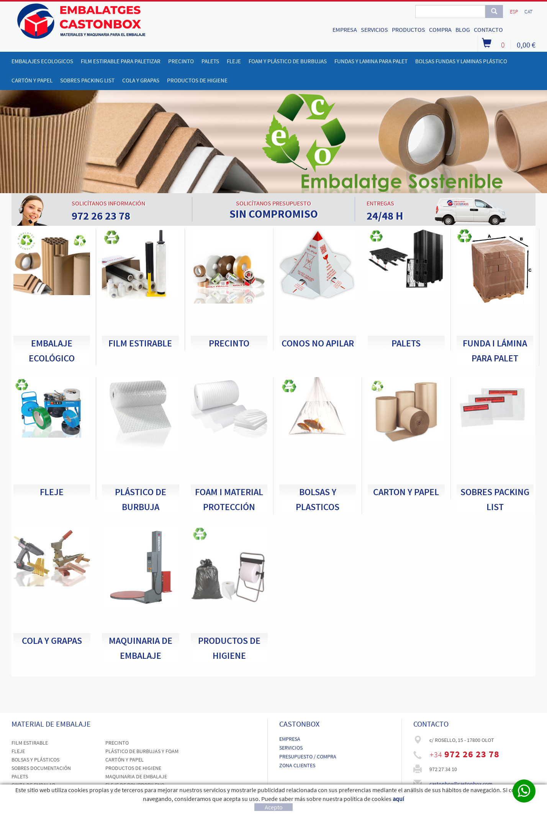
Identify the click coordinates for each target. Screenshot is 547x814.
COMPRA (440, 29)
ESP (514, 11)
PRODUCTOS (408, 29)
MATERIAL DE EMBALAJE (51, 724)
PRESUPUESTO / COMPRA (307, 756)
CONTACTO (488, 29)
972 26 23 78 (472, 754)
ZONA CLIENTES (297, 765)
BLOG (462, 29)
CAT (528, 11)
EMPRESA (344, 29)
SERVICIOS (374, 29)
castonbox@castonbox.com (461, 783)
